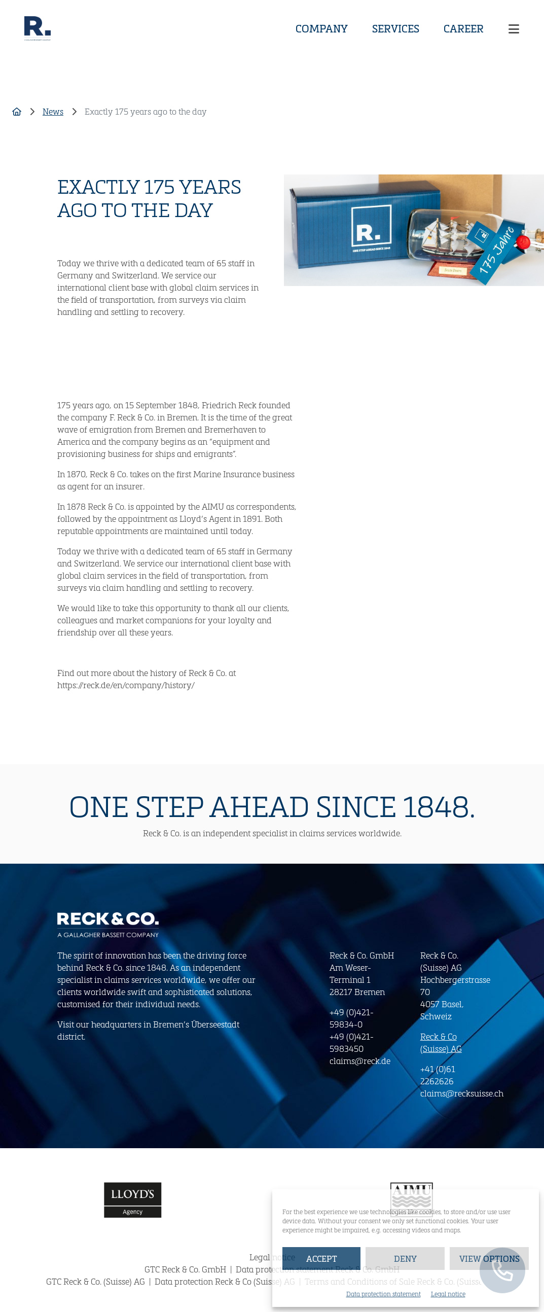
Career (464, 28)
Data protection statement (383, 1294)
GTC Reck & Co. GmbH (186, 1269)
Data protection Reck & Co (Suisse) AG (226, 1281)
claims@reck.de (360, 1060)
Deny (405, 1258)
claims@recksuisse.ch (461, 1093)
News (53, 111)
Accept (321, 1258)
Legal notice (448, 1294)
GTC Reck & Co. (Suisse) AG (96, 1281)
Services (395, 28)
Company (322, 28)
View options (489, 1258)
